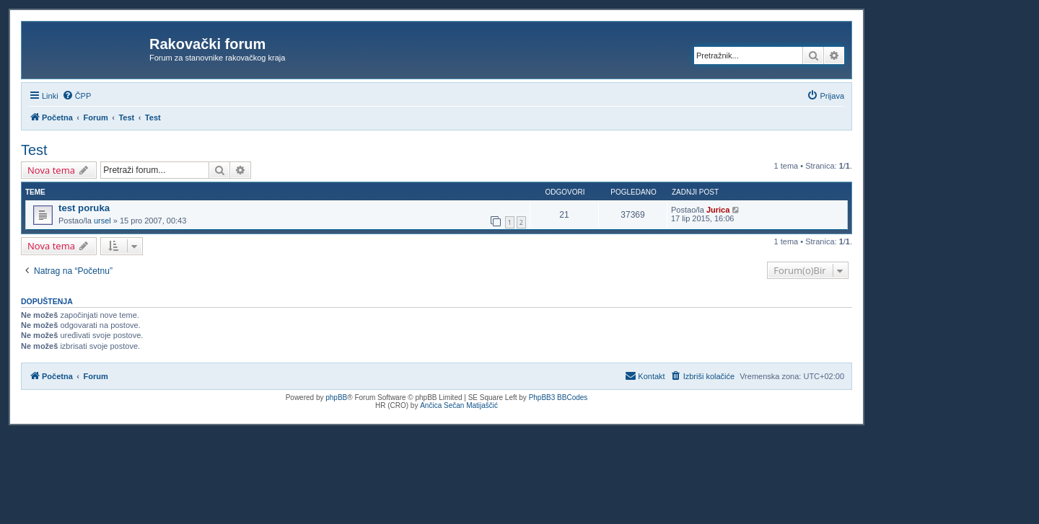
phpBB (336, 397)
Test (34, 150)
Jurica (717, 209)
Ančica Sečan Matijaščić (459, 405)
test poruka (84, 208)
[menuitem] (77, 96)
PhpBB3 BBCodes (558, 397)
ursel (102, 220)
